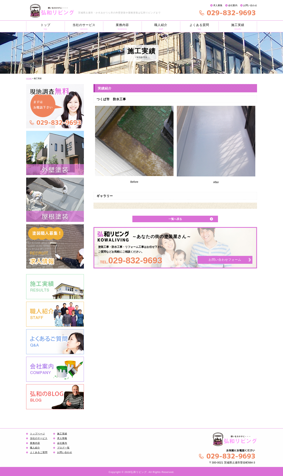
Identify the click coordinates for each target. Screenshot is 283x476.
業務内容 (122, 26)
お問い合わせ (250, 5)
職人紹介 (161, 26)
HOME (29, 78)
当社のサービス (84, 26)
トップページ (37, 433)
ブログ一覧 (63, 447)
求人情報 (62, 438)
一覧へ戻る (175, 218)
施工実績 (238, 26)
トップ (45, 26)
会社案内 (232, 5)
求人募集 (217, 5)
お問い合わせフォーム (225, 260)
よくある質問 (199, 26)
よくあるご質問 (39, 452)
